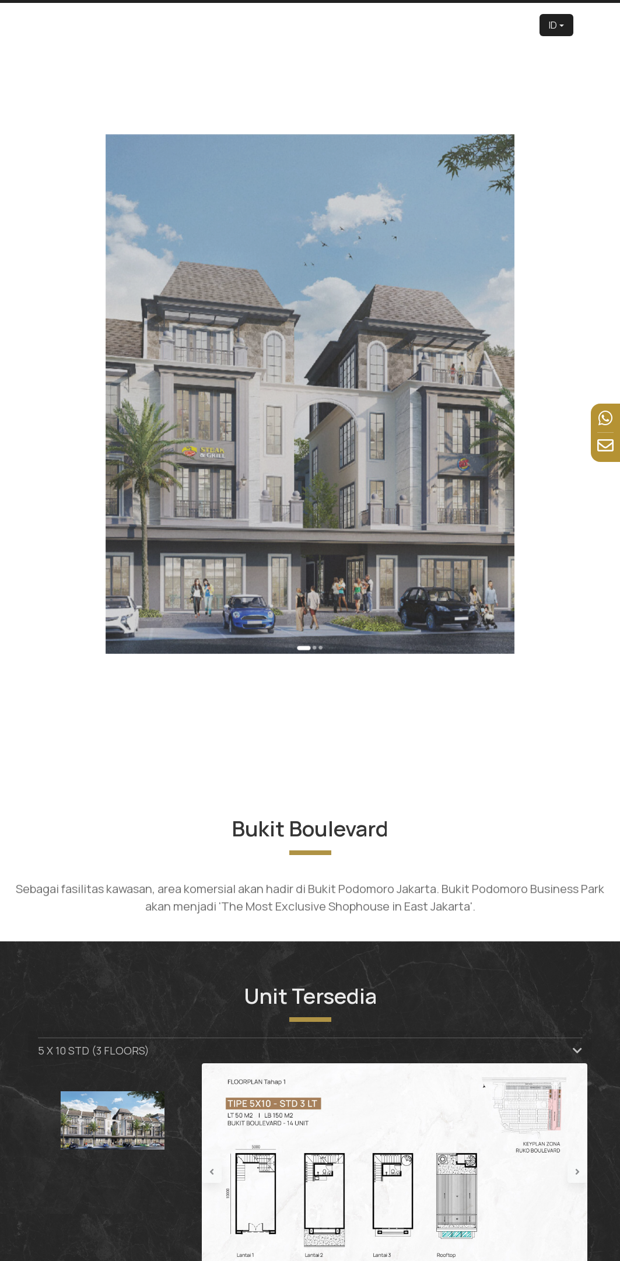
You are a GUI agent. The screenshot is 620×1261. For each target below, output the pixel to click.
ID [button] (553, 25)
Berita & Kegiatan (459, 25)
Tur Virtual (374, 25)
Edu (304, 25)
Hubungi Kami (511, 25)
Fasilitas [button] (411, 25)
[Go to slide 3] (316, 542)
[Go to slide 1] (306, 542)
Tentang (273, 25)
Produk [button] (334, 25)
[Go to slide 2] (312, 542)
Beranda (175, 25)
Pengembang (224, 25)
